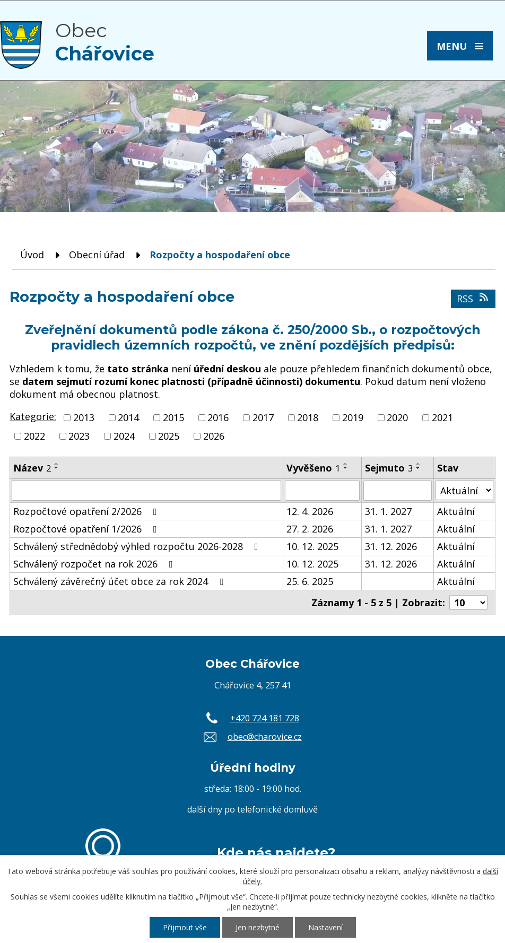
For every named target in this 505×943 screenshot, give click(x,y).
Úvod (32, 254)
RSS (473, 298)
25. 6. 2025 (309, 581)
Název (32, 467)
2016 (218, 417)
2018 (307, 417)
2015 (173, 417)
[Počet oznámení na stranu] (468, 602)
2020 (397, 417)
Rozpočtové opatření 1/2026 (87, 528)
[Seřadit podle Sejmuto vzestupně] (418, 463)
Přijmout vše (185, 927)
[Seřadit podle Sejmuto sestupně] (418, 468)
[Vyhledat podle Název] (146, 491)
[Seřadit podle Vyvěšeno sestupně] (346, 468)
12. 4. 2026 (309, 511)
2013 (83, 417)
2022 (34, 436)
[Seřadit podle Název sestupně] (57, 468)
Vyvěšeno (313, 467)
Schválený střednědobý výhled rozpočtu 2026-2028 (138, 546)
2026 (213, 436)
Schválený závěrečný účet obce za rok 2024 (120, 581)
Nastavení (325, 927)
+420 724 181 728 (264, 718)
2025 (168, 436)
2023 (79, 436)
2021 (442, 417)
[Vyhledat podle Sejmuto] (397, 491)
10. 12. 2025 (312, 546)
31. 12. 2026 (391, 546)
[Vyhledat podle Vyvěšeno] (322, 491)
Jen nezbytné (258, 927)
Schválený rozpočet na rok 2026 (95, 563)
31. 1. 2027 (388, 511)
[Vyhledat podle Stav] (464, 490)
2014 (128, 417)
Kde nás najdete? (276, 852)
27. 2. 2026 (309, 528)
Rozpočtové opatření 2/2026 (87, 511)
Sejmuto (389, 467)
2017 (263, 417)
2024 (124, 436)
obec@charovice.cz (265, 737)
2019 (352, 417)
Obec (104, 42)
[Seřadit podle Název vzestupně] (57, 463)
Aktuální (456, 511)
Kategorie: (33, 416)
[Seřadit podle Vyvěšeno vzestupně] (346, 463)
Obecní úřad (97, 254)
